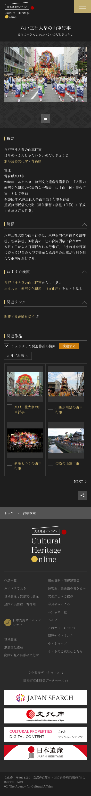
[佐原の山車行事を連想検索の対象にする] (50, 463)
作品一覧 (10, 580)
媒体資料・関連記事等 (64, 580)
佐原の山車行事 (67, 463)
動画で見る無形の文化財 (21, 655)
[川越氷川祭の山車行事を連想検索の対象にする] (50, 407)
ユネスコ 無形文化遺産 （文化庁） (33, 288)
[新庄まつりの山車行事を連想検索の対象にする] (9, 463)
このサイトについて (62, 627)
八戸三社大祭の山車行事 (22, 282)
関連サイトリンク (60, 635)
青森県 (36, 161)
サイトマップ (57, 643)
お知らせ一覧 (57, 612)
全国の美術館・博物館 (20, 604)
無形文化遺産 (13, 647)
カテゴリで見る (15, 588)
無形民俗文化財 (16, 161)
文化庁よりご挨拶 (60, 596)
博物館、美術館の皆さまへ (67, 588)
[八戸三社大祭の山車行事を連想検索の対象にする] (9, 406)
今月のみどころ (59, 604)
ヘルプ (53, 619)
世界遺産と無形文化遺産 (21, 596)
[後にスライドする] (80, 481)
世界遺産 (10, 639)
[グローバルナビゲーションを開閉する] (82, 6)
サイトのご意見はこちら (65, 651)
